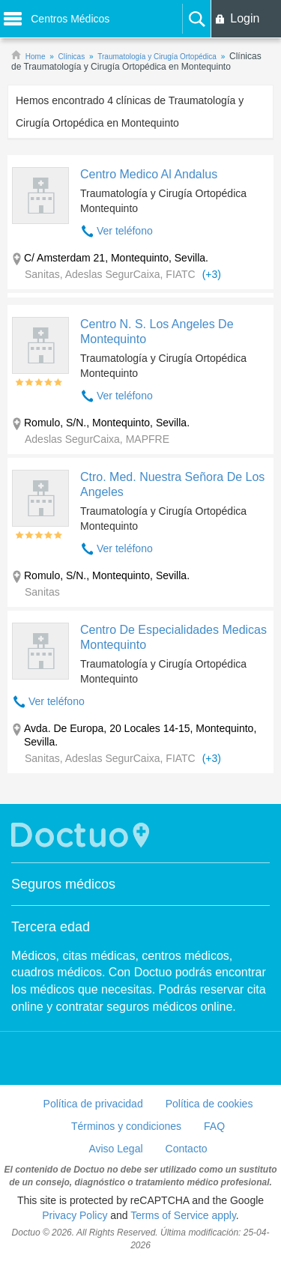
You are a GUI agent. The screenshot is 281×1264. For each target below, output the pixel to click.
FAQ (214, 1126)
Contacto (187, 1149)
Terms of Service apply (183, 1215)
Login (244, 18)
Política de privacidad (93, 1104)
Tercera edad (50, 926)
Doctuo (82, 835)
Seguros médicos (63, 884)
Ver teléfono (125, 231)
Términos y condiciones (126, 1126)
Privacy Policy (74, 1215)
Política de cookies (209, 1104)
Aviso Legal (115, 1149)
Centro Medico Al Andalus (148, 174)
